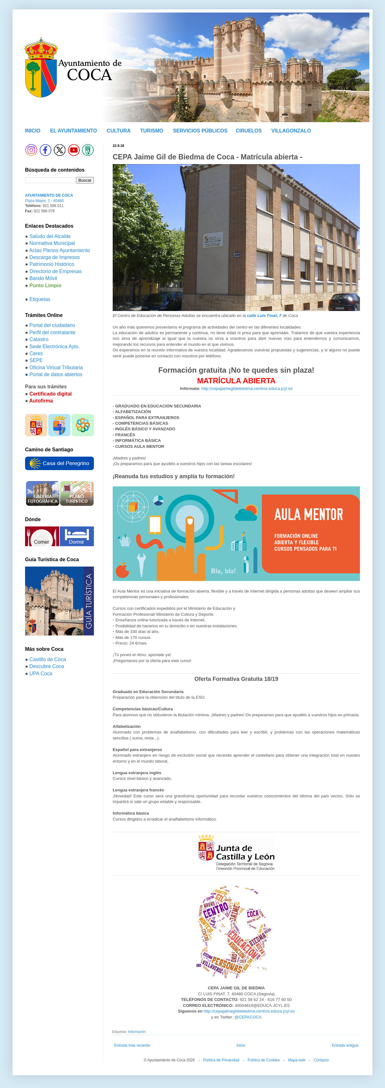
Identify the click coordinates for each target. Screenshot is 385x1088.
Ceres (36, 353)
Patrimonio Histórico (51, 264)
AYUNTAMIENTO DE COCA (49, 195)
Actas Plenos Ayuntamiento (59, 250)
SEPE (36, 360)
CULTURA (119, 130)
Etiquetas (39, 299)
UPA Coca (40, 673)
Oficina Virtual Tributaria (56, 367)
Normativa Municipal (52, 243)
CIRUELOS (249, 130)
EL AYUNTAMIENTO (73, 130)
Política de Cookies (264, 1060)
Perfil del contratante (52, 332)
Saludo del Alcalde (50, 236)
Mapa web (296, 1060)
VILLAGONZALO (291, 130)
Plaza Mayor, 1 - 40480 (44, 201)
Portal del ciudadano (52, 325)
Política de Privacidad (221, 1060)
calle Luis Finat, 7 (264, 315)
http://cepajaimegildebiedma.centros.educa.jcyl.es (247, 388)
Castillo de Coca (47, 659)
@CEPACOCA (247, 1017)
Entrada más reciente (132, 1045)
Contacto (321, 1060)
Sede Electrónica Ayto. (54, 346)
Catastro (38, 339)
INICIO (32, 130)
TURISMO (151, 130)
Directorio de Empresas (55, 271)
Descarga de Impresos (54, 257)
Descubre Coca (46, 666)
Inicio (241, 1045)
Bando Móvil (43, 278)
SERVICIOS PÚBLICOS (200, 130)
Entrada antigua (345, 1045)
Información (137, 1032)
